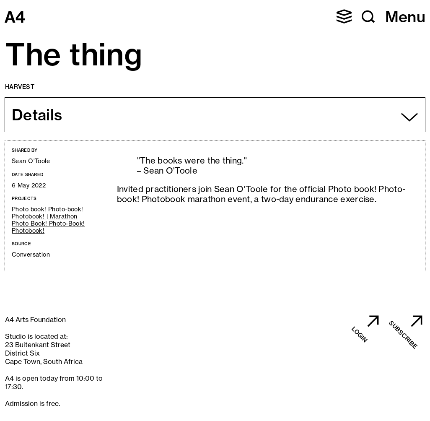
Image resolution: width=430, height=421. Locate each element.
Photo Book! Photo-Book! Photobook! (48, 227)
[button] (344, 16)
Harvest (19, 87)
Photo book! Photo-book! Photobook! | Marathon (47, 213)
